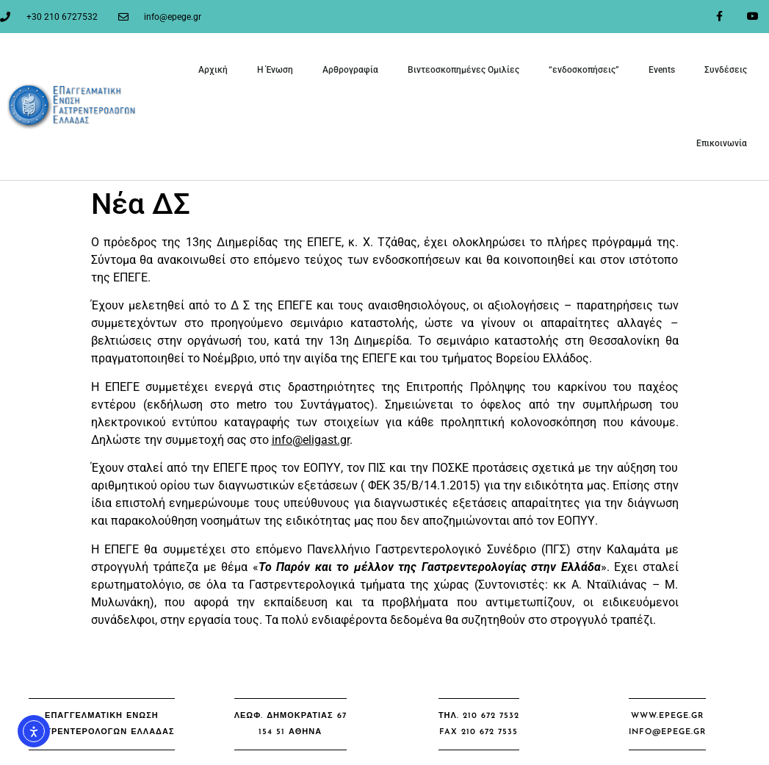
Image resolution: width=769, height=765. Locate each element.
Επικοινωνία (721, 143)
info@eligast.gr (311, 440)
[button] (101, 724)
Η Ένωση (275, 70)
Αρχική (213, 70)
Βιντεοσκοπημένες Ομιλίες (463, 70)
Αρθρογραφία (350, 70)
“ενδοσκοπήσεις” (584, 70)
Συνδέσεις (725, 70)
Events (662, 70)
